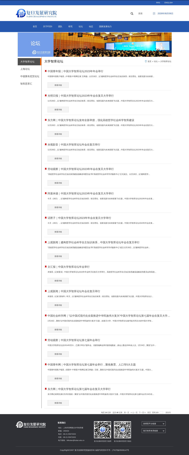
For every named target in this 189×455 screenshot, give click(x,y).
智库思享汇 (26, 83)
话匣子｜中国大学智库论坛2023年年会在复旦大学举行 (79, 217)
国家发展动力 (105, 26)
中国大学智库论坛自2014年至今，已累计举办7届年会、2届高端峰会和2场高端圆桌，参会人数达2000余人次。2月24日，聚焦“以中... (102, 345)
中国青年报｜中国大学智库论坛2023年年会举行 (75, 71)
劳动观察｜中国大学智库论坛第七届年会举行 (74, 340)
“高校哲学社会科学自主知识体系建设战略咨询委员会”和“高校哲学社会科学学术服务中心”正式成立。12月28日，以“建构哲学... (99, 174)
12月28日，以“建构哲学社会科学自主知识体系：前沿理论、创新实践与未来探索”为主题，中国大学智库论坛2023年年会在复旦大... (101, 101)
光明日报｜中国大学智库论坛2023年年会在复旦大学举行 (81, 95)
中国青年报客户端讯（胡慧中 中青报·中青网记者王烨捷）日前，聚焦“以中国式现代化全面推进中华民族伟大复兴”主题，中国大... (100, 370)
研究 (70, 26)
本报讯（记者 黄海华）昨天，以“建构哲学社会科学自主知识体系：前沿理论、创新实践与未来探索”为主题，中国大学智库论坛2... (100, 296)
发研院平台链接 (149, 424)
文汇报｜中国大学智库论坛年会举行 (69, 266)
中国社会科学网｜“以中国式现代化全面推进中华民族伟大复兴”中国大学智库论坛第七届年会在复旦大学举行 (110, 315)
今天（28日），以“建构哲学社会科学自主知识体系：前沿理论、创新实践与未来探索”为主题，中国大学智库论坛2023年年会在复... (101, 199)
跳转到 (168, 412)
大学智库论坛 (165, 61)
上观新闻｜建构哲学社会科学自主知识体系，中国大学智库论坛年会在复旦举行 (94, 242)
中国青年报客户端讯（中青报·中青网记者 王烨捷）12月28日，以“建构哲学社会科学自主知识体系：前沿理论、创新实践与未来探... (101, 76)
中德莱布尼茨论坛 (29, 76)
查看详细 (58, 85)
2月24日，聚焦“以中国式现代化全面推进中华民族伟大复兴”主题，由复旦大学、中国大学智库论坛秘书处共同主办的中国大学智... (100, 321)
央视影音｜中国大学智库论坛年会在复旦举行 (74, 144)
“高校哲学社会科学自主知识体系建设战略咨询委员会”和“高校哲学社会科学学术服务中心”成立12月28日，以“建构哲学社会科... (99, 247)
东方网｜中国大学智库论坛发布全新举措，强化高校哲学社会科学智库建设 (91, 120)
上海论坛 (25, 69)
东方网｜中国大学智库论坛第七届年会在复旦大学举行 (79, 389)
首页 (35, 26)
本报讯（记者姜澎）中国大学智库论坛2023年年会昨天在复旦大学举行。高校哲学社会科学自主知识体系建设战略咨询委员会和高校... (102, 272)
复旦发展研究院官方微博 (102, 441)
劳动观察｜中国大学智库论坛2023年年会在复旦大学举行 (81, 169)
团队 (60, 26)
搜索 (140, 13)
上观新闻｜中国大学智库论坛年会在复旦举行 (74, 291)
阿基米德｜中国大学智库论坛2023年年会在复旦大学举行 (81, 193)
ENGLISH (169, 3)
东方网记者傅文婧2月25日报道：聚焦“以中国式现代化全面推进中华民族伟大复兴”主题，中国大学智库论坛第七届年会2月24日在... (101, 394)
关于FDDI (47, 26)
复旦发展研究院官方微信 (122, 441)
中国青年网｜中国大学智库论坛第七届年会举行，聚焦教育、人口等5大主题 (92, 364)
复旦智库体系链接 (150, 431)
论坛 (81, 26)
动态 (91, 26)
